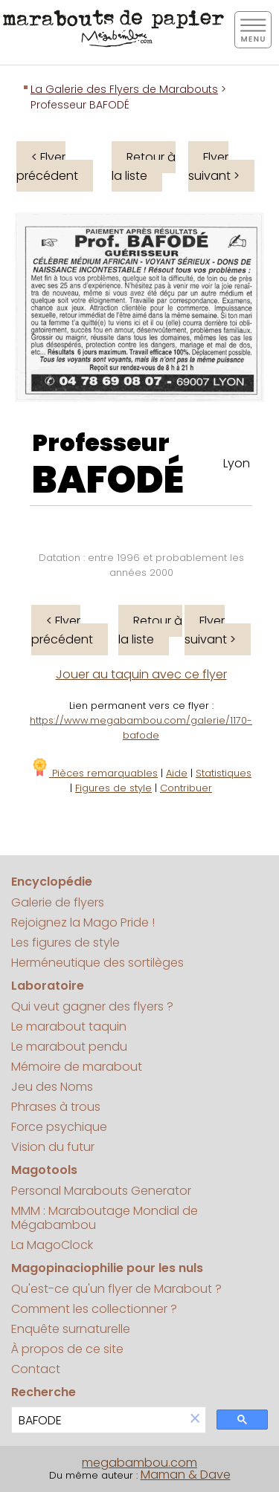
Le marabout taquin (68, 1026)
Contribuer (186, 788)
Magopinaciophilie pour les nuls (107, 1268)
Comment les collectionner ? (94, 1308)
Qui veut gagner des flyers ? (92, 1006)
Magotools (44, 1169)
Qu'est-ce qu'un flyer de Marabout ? (116, 1288)
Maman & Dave (186, 1474)
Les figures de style (65, 942)
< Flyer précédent (47, 166)
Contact (35, 1369)
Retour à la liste (144, 166)
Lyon (236, 463)
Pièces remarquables (94, 773)
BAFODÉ (108, 480)
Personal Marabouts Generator (101, 1190)
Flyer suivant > (214, 166)
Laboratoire (47, 985)
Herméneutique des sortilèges (97, 962)
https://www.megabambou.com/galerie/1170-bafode (141, 727)
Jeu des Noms (52, 1086)
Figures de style (113, 788)
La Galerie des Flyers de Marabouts (124, 89)
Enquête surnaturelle (70, 1328)
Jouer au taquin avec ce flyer (141, 674)
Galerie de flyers (57, 902)
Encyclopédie (51, 881)
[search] (98, 1420)
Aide (176, 773)
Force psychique (59, 1126)
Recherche (43, 1392)
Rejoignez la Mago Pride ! (83, 922)
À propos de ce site (67, 1349)
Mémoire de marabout (76, 1066)
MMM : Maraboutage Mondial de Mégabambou (104, 1217)
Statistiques (223, 773)
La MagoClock (52, 1244)
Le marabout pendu (69, 1046)
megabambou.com (139, 1462)
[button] (195, 1419)
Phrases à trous (55, 1106)
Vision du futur (52, 1146)
